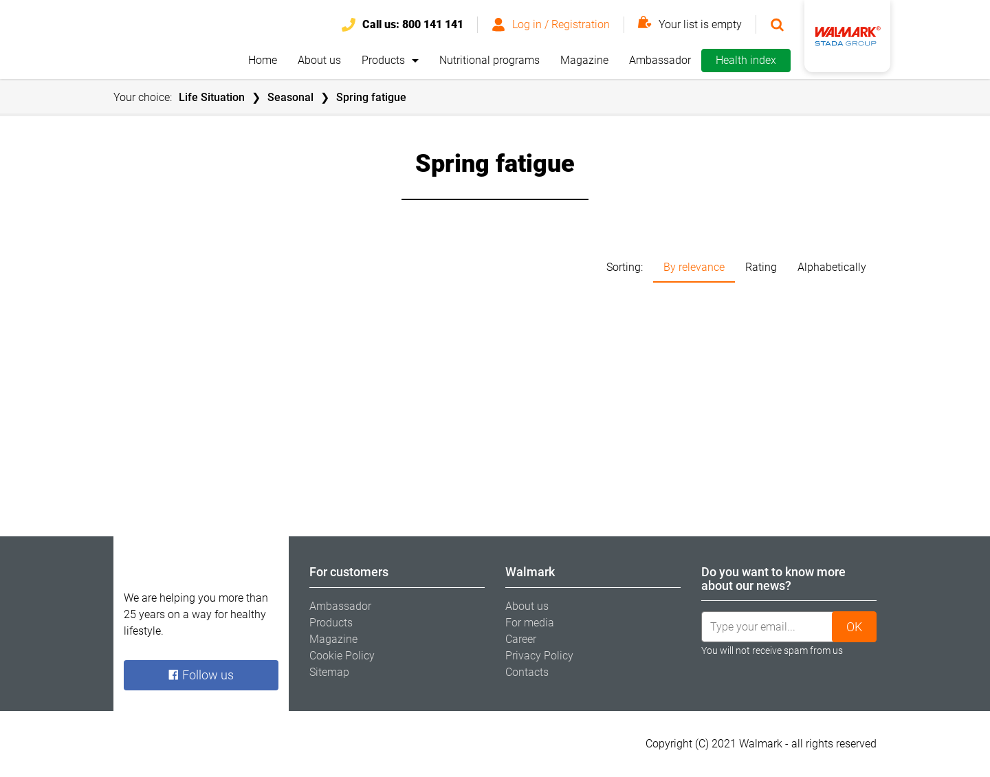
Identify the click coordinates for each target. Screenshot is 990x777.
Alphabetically (832, 267)
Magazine (584, 60)
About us (319, 60)
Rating (761, 267)
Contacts (527, 672)
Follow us (200, 675)
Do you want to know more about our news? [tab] (773, 579)
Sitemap (329, 672)
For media (529, 622)
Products (383, 60)
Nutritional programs (489, 60)
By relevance (694, 267)
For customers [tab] (348, 572)
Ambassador (660, 60)
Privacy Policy (539, 655)
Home (262, 60)
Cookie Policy (342, 655)
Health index (746, 60)
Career (520, 639)
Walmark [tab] (530, 572)
